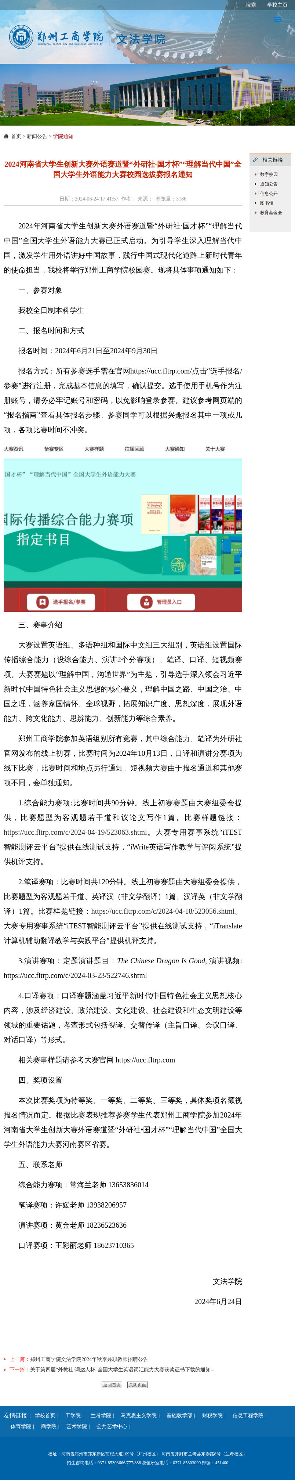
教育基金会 (271, 212)
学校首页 (45, 1415)
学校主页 (277, 5)
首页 (16, 136)
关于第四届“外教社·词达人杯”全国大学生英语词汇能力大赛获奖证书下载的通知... (122, 1369)
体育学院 (18, 1426)
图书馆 (266, 203)
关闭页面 (137, 1384)
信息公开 (269, 193)
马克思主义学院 (136, 1415)
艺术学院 (74, 1426)
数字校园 (269, 174)
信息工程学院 (245, 1415)
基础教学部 (176, 1415)
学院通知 (63, 136)
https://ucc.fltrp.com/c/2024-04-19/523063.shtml (75, 832)
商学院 (46, 1426)
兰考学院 (98, 1415)
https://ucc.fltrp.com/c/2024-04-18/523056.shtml (163, 911)
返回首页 (112, 1384)
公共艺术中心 (109, 1426)
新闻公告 (37, 136)
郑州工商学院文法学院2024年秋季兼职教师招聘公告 (89, 1359)
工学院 (70, 1415)
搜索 (251, 5)
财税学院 (210, 1415)
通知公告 (269, 184)
